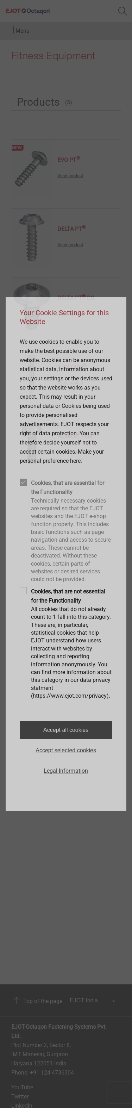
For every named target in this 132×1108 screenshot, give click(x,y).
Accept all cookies (65, 730)
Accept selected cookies (66, 750)
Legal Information (66, 770)
